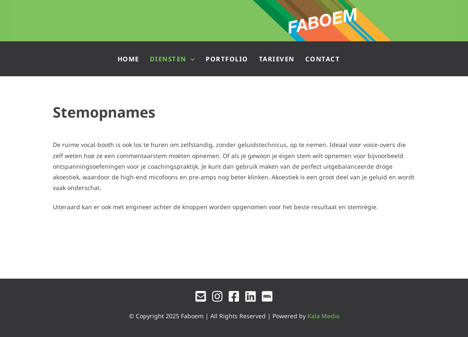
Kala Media (323, 316)
